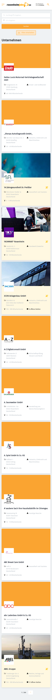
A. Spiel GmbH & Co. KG (14, 455)
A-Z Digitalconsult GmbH (15, 349)
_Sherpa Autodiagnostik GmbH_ (18, 134)
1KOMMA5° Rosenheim (14, 241)
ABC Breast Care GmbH (14, 562)
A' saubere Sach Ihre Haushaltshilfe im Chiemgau (26, 508)
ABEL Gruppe (10, 669)
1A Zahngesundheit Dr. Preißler (18, 187)
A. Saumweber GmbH (13, 402)
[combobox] (26, 15)
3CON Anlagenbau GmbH (15, 296)
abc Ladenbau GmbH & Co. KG (17, 615)
